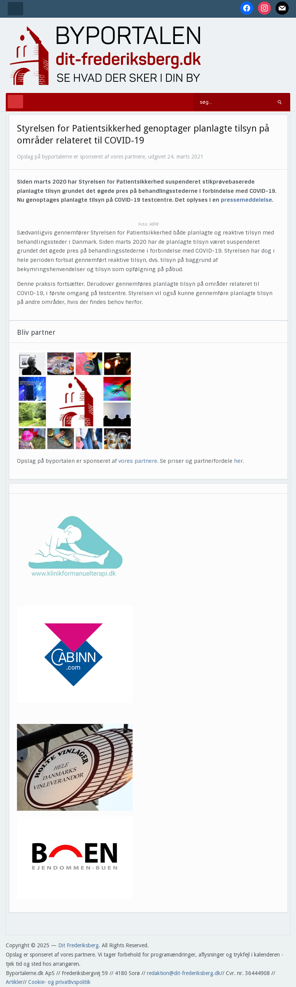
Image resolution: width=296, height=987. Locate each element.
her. (239, 460)
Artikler (14, 982)
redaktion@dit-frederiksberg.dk (183, 973)
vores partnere (137, 460)
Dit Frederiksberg (78, 945)
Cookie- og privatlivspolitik (59, 982)
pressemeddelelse (246, 199)
